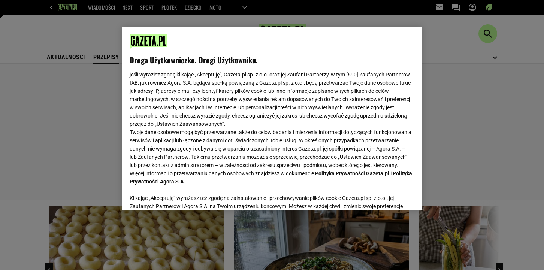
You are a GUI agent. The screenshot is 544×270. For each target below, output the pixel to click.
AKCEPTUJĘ (389, 196)
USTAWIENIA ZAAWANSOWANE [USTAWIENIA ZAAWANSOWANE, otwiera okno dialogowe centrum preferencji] (178, 195)
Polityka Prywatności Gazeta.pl (352, 173)
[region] (272, 118)
